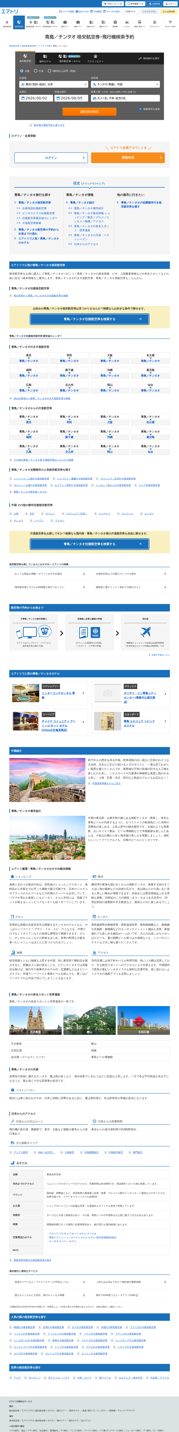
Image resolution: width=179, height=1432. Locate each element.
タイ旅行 (64, 1363)
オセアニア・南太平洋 (130, 1309)
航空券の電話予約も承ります (49, 125)
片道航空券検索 (31, 223)
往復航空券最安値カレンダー (39, 218)
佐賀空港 (13, 1399)
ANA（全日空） (46, 1084)
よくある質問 (130, 1416)
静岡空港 (82, 1395)
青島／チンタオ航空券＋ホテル (30, 491)
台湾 (18, 1376)
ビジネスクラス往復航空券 (38, 213)
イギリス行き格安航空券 (94, 1272)
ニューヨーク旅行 (133, 1363)
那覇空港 (47, 1399)
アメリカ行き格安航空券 (143, 1259)
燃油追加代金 (96, 1416)
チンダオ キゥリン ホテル (62, 1173)
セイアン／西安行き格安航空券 (71, 485)
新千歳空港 (35, 1395)
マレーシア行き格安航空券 (59, 1285)
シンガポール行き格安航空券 (29, 1272)
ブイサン (59, 520)
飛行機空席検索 (131, 1404)
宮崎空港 (24, 1399)
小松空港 (93, 1395)
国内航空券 (14, 1343)
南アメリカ (105, 1309)
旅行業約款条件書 (66, 1416)
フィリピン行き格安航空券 (61, 1266)
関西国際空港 (105, 1395)
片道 (41, 71)
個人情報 (25, 1416)
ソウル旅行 (14, 1363)
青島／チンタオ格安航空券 (34, 202)
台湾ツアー (26, 1386)
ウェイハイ (127, 513)
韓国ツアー (14, 1386)
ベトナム (25, 1376)
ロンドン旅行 (15, 1366)
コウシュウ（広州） (76, 513)
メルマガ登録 (68, 11)
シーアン (39, 520)
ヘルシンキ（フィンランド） (86, 1376)
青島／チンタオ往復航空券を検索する (89, 319)
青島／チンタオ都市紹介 (89, 208)
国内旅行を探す (151, 58)
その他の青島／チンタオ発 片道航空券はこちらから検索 (44, 460)
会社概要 (33, 1416)
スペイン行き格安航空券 (94, 1285)
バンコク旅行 (76, 1363)
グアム (40, 1376)
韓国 (11, 1376)
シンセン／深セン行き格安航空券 (113, 485)
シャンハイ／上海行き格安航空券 (31, 478)
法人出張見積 (169, 11)
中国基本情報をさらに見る (28, 779)
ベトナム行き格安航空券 (27, 1266)
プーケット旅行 (90, 1363)
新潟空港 (57, 1395)
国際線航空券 (43, 1404)
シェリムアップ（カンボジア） (111, 1376)
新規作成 (128, 157)
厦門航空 (137, 1084)
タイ (33, 1376)
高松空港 (139, 1395)
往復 (27, 71)
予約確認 (97, 11)
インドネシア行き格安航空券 (130, 1272)
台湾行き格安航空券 (53, 1259)
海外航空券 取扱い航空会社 (21, 1404)
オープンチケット (58, 1404)
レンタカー (102, 1343)
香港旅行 (54, 1363)
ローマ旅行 (158, 1363)
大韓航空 (69, 1084)
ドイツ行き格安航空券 (66, 1279)
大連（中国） (50, 1376)
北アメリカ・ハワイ (58, 1309)
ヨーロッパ (34, 1309)
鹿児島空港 (35, 1399)
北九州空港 (161, 1395)
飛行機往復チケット (112, 1404)
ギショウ (18, 520)
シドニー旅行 (28, 1366)
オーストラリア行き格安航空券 (30, 1279)
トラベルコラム (149, 11)
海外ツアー (61, 1353)
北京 (32, 513)
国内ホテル (74, 1343)
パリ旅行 (147, 1363)
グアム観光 (71, 1366)
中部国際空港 (70, 1395)
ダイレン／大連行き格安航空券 (30, 485)
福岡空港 (149, 1395)
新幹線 (112, 1343)
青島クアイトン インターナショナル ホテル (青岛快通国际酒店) (82, 1169)
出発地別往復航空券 (34, 208)
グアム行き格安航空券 (98, 1279)
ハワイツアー (38, 1386)
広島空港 (118, 1395)
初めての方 (84, 11)
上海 (16, 513)
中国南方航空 (116, 1084)
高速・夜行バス (88, 1343)
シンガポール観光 (44, 1366)
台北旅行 (44, 1363)
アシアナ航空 (21, 1084)
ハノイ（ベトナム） (65, 1376)
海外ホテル (74, 1353)
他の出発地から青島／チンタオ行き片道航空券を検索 (42, 398)
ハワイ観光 (83, 1366)
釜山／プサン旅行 (29, 1363)
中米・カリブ (84, 1309)
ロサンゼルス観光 (98, 1366)
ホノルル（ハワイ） (133, 1376)
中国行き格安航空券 (111, 1259)
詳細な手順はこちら (161, 655)
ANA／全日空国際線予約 (79, 1404)
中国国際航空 (91, 1084)
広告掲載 (41, 1416)
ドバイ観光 (59, 1366)
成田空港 (24, 1395)
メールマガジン (142, 1416)
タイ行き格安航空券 (82, 1259)
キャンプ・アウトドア (126, 1343)
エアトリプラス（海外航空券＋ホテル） (38, 1353)
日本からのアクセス (86, 244)
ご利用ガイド (130, 11)
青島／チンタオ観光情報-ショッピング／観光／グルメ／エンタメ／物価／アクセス (92, 217)
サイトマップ (108, 1416)
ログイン (51, 158)
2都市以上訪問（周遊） (65, 71)
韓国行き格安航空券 (24, 1259)
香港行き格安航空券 (63, 1272)
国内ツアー (62, 1343)
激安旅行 (98, 1404)
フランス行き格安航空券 (128, 1266)
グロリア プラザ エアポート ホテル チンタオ (73, 1165)
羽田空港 (13, 1395)
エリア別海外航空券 (149, 485)
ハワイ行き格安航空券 (95, 1266)
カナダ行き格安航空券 (25, 1285)
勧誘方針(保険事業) (83, 1416)
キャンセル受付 (113, 11)
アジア (17, 1309)
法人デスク (86, 1353)
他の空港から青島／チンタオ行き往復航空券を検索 (41, 295)
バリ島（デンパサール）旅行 (111, 1363)
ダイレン (50, 513)
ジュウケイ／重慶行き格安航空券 (74, 478)
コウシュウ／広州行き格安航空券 (118, 478)
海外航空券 (14, 1353)
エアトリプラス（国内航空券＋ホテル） (38, 1343)
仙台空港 (47, 1395)
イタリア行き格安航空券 (130, 1279)
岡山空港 (128, 1395)
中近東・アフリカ (159, 1309)
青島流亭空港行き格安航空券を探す (33, 1192)
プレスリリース (52, 1416)
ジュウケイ (104, 513)
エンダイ (149, 513)
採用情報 (153, 1416)
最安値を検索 (89, 111)
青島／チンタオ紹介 (82, 202)
